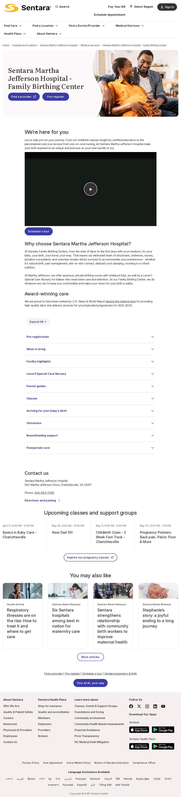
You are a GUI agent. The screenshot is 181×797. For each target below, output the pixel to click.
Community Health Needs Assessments (99, 724)
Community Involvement (90, 718)
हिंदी (118, 778)
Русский (68, 784)
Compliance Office (144, 762)
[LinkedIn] (155, 706)
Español (82, 784)
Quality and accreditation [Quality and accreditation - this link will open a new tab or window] (53, 712)
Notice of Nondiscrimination (111, 762)
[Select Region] (141, 6)
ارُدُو (93, 784)
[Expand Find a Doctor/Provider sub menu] (103, 25)
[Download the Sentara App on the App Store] (139, 728)
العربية (20, 778)
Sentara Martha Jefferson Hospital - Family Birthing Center (135, 45)
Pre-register (55, 96)
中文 (58, 778)
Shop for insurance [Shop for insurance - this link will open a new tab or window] (50, 706)
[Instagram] (147, 706)
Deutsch (95, 778)
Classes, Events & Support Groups (96, 706)
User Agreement (53, 762)
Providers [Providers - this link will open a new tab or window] (44, 730)
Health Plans (13, 33)
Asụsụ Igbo (142, 778)
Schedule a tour (39, 231)
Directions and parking (43, 500)
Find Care (10, 25)
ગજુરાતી (108, 778)
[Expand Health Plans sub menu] (24, 33)
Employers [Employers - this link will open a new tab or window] (44, 724)
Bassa (31, 778)
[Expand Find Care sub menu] (20, 25)
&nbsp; (90, 189)
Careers (8, 718)
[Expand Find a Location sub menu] (56, 25)
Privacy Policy (30, 762)
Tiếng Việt (105, 784)
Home (6, 45)
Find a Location (43, 25)
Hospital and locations (25, 45)
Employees (10, 736)
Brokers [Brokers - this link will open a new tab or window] (43, 736)
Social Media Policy (78, 762)
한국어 (168, 778)
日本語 (157, 778)
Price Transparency (87, 736)
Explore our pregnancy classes (90, 557)
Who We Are (11, 706)
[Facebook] (131, 706)
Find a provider (23, 96)
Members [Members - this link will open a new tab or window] (44, 718)
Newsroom (10, 724)
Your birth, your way (90, 683)
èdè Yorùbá (122, 784)
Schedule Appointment (109, 14)
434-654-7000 (44, 492)
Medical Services (128, 25)
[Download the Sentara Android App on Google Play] (163, 728)
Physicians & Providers (17, 730)
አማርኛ (9, 778)
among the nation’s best (121, 301)
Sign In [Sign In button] (167, 7)
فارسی (68, 778)
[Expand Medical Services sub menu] (142, 25)
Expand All (38, 321)
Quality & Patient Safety (18, 712)
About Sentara (47, 33)
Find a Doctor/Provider (84, 25)
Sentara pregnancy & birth (120, 673)
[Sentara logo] (27, 8)
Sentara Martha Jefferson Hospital (59, 45)
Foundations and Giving (89, 712)
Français (81, 778)
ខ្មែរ (50, 778)
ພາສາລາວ (53, 784)
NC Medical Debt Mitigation (92, 742)
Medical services (90, 45)
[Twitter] (139, 706)
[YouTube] (163, 706)
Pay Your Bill (116, 6)
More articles (90, 657)
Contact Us (10, 742)
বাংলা (42, 778)
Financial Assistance (87, 730)
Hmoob (128, 778)
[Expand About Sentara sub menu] (60, 33)
